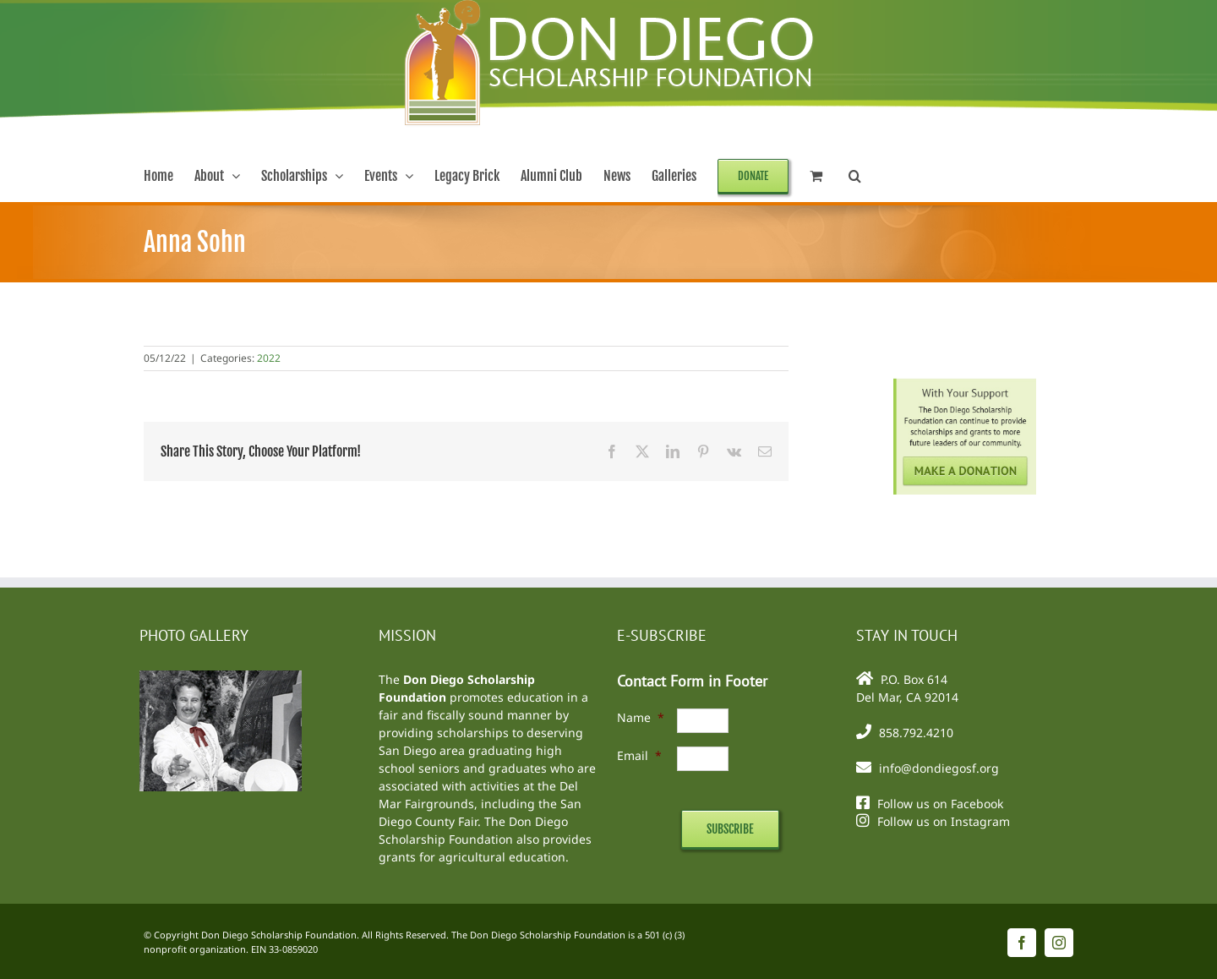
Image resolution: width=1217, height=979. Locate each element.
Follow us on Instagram (943, 821)
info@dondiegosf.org (939, 768)
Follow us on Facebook (940, 804)
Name (640, 717)
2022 (269, 358)
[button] (855, 175)
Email (639, 755)
